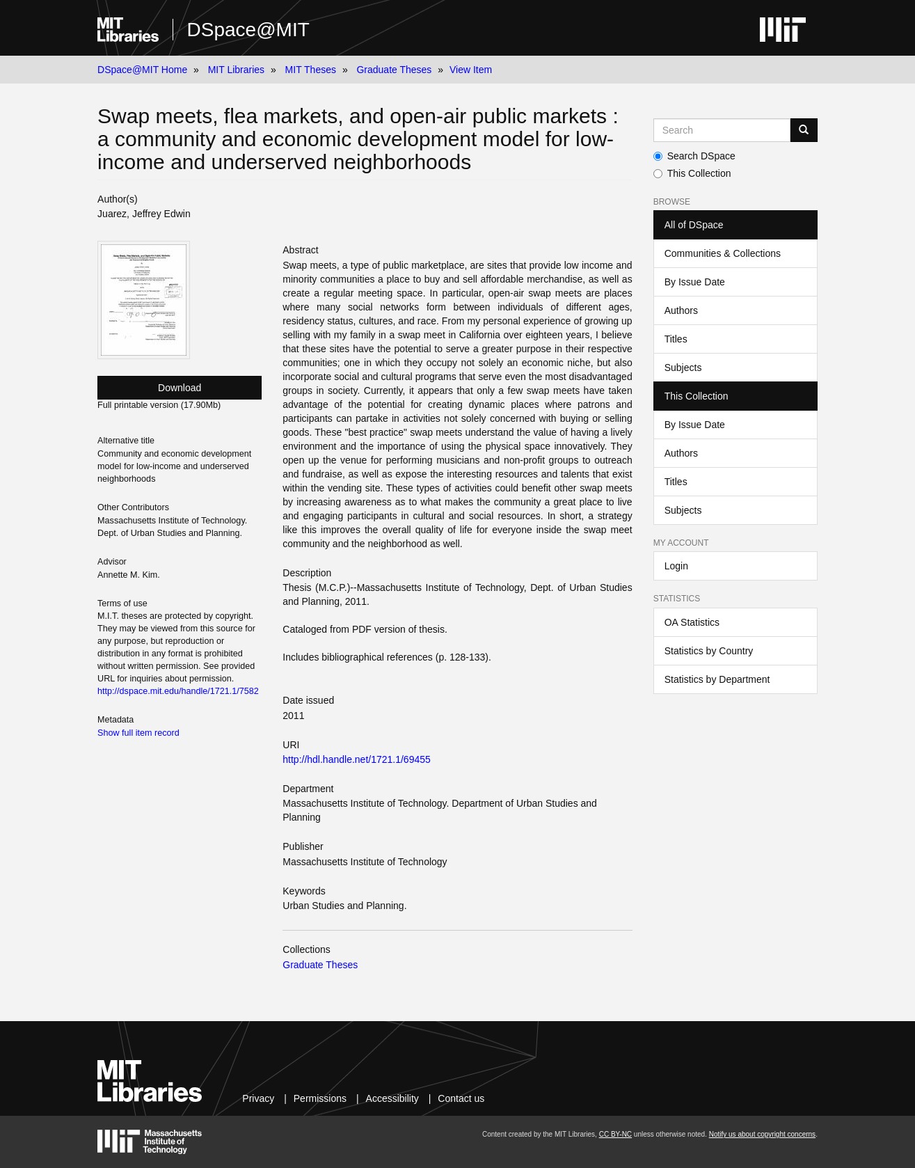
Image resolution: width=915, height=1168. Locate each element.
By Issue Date (695, 281)
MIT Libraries (236, 69)
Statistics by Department (717, 679)
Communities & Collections (723, 253)
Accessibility (392, 1098)
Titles (676, 339)
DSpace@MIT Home (142, 69)
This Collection (692, 173)
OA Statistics (692, 622)
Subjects (683, 367)
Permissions (320, 1098)
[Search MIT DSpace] (721, 130)
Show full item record (138, 733)
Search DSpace (694, 155)
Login (676, 565)
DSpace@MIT (248, 29)
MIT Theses (310, 69)
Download (179, 387)
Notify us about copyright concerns (762, 1134)
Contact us (461, 1098)
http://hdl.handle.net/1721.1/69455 (357, 759)
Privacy (258, 1098)
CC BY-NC (615, 1134)
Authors (681, 310)
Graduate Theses (393, 69)
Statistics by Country (709, 650)
